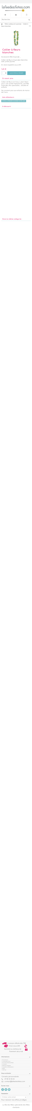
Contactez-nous (6, 1061)
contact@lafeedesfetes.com (15, 1081)
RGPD (3, 1068)
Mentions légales (6, 1065)
